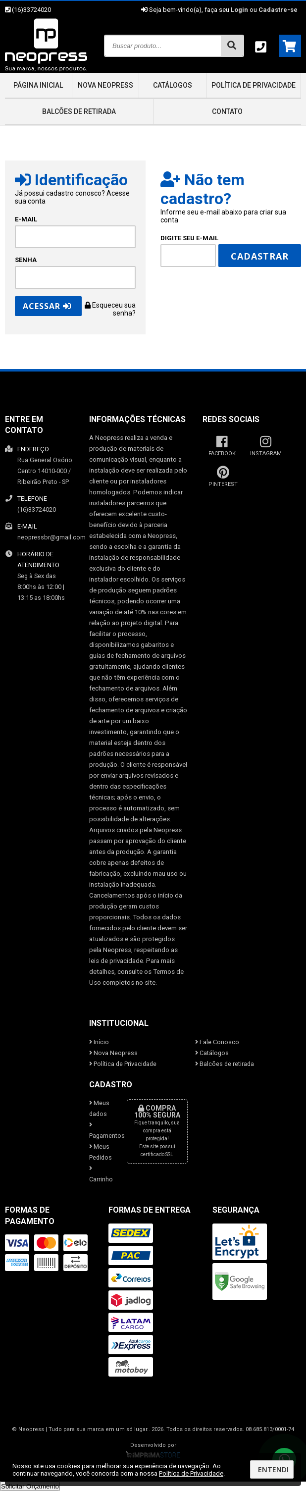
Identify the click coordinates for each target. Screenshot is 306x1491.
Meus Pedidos (100, 1152)
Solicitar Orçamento (30, 1486)
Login (239, 9)
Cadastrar (260, 256)
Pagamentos (100, 1130)
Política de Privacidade (253, 85)
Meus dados (99, 1108)
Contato (227, 111)
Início (99, 1042)
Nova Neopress (105, 85)
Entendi (273, 1469)
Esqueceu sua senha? (110, 309)
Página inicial (38, 85)
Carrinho (100, 1174)
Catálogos (172, 85)
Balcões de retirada (79, 111)
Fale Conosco (217, 1042)
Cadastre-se (278, 9)
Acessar (47, 306)
